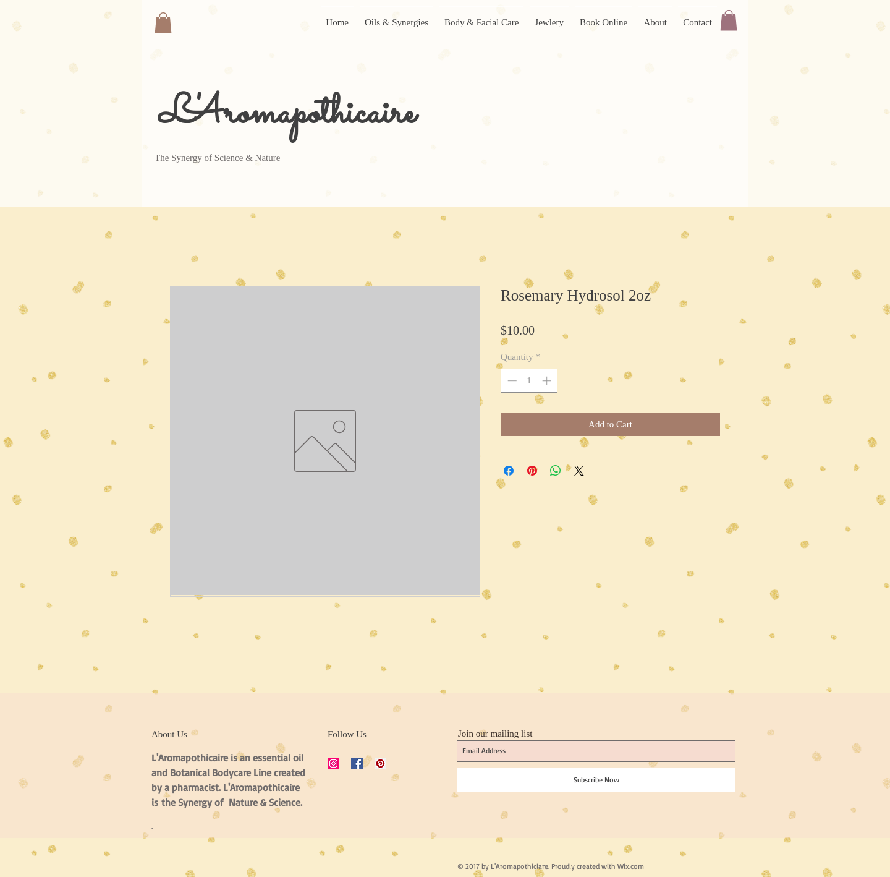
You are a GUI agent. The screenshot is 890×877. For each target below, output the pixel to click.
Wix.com (630, 866)
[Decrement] (510, 380)
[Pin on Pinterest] (532, 470)
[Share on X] (579, 470)
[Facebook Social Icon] (357, 763)
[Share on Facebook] (508, 470)
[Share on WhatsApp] (555, 470)
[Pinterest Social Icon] (380, 763)
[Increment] (548, 380)
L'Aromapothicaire (287, 114)
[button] (163, 22)
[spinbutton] (529, 380)
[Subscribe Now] (596, 780)
